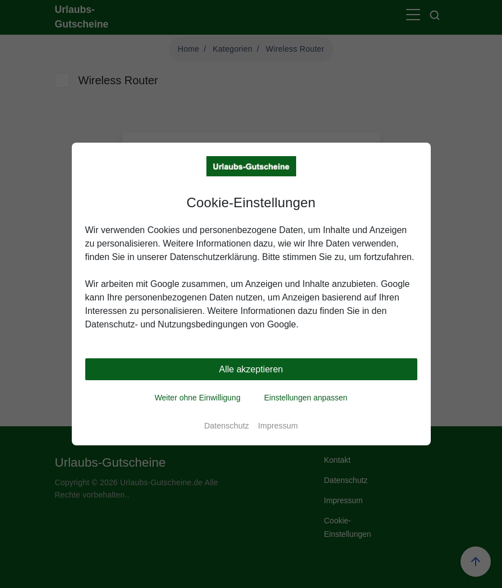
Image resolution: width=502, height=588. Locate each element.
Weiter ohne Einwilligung (198, 397)
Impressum (278, 425)
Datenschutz (226, 425)
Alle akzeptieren (251, 369)
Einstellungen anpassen (306, 397)
